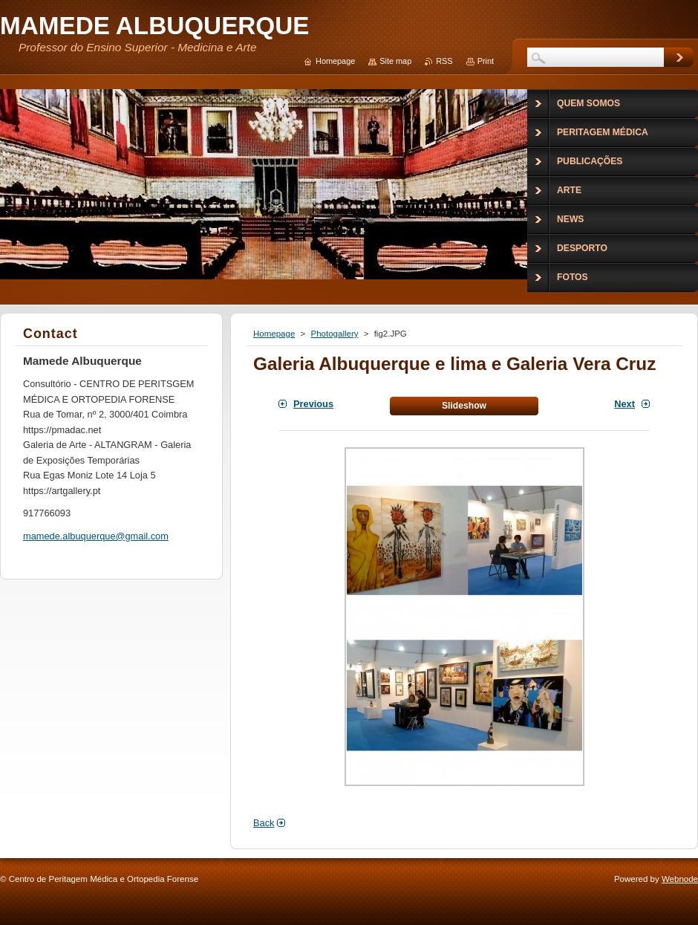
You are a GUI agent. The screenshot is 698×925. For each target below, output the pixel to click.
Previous (313, 403)
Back (263, 822)
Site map (395, 60)
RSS (444, 60)
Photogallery (334, 333)
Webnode (680, 878)
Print (485, 60)
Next (624, 403)
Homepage (274, 333)
